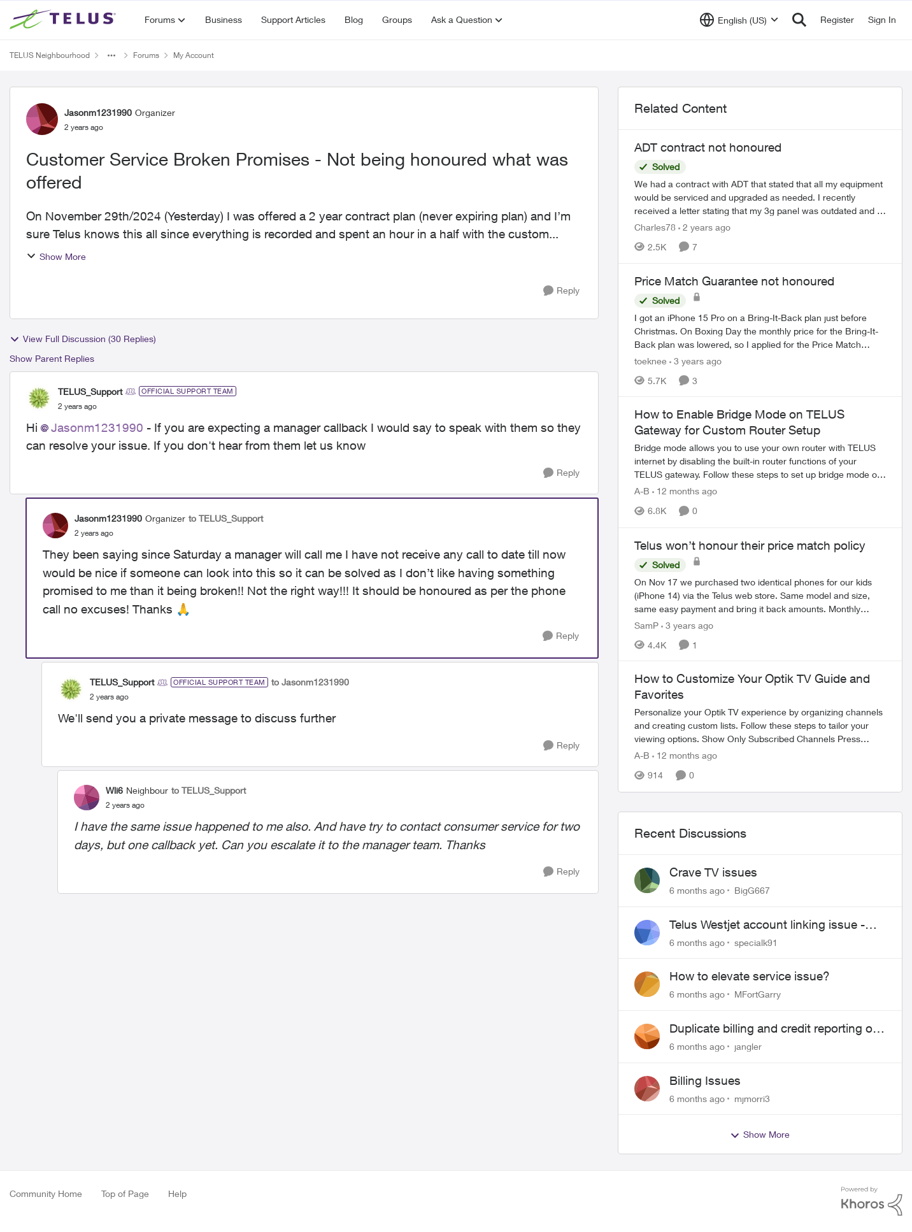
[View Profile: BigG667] (647, 880)
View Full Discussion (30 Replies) (83, 339)
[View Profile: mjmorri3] (647, 1088)
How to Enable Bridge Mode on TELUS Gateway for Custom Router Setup (739, 422)
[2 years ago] (704, 227)
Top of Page (125, 1193)
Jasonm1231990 (97, 427)
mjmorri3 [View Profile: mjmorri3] (752, 1097)
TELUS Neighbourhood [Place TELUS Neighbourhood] (50, 55)
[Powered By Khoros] (871, 1201)
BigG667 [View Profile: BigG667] (752, 890)
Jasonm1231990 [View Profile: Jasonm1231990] (98, 112)
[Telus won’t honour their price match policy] (760, 595)
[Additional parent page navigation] (111, 55)
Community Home (46, 1193)
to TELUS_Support (226, 518)
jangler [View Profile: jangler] (748, 1046)
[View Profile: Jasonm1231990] (42, 119)
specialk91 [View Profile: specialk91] (756, 941)
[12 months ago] (684, 491)
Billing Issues (705, 1080)
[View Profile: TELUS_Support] (39, 398)
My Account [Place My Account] (193, 55)
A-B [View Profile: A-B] (642, 491)
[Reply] (561, 290)
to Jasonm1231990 (310, 682)
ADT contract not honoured (707, 147)
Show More (56, 256)
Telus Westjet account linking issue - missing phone (767, 925)
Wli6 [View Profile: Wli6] (114, 790)
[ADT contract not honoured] (760, 197)
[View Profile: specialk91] (647, 932)
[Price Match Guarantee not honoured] (760, 330)
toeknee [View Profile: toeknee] (650, 360)
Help (177, 1193)
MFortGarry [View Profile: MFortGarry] (757, 994)
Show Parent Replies (52, 358)
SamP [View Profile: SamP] (646, 624)
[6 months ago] (697, 890)
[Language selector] (739, 19)
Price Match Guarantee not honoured (734, 281)
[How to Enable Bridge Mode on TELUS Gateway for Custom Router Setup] (760, 461)
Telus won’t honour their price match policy (750, 545)
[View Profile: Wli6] (86, 797)
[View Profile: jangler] (647, 1036)
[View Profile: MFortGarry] (647, 984)
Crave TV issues (713, 872)
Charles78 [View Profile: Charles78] (655, 227)
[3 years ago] (695, 360)
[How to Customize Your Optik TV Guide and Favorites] (760, 726)
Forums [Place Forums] (146, 55)
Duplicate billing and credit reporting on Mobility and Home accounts (774, 1028)
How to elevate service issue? (749, 976)
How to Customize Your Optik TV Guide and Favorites (752, 686)
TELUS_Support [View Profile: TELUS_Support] (90, 391)
